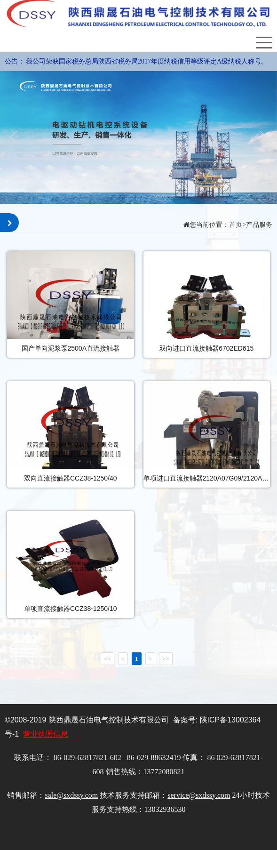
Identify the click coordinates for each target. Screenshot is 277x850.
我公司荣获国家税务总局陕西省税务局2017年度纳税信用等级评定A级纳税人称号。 (147, 61)
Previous (15, 137)
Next (262, 137)
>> (165, 658)
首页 (235, 224)
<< (107, 658)
